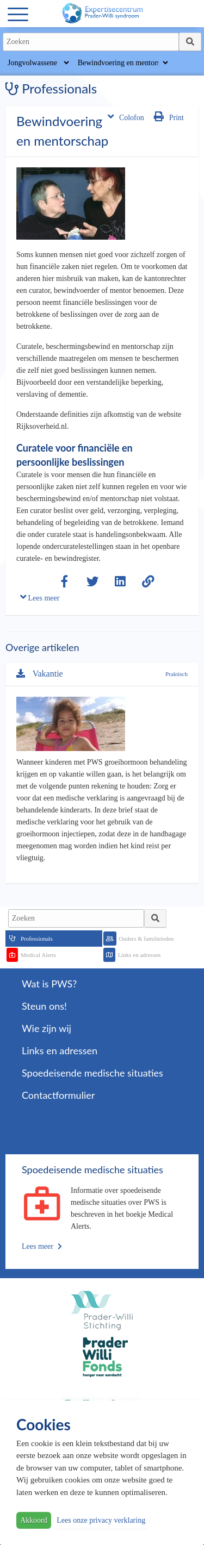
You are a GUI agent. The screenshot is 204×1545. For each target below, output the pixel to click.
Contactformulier (58, 1095)
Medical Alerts (38, 955)
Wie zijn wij (46, 1028)
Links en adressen (139, 955)
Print (169, 116)
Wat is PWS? (49, 984)
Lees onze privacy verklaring (101, 1520)
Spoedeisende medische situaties (92, 1073)
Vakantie (39, 673)
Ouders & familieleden (146, 938)
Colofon (126, 116)
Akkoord (33, 1520)
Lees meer (39, 597)
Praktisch (176, 674)
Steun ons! (44, 1006)
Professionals (37, 938)
